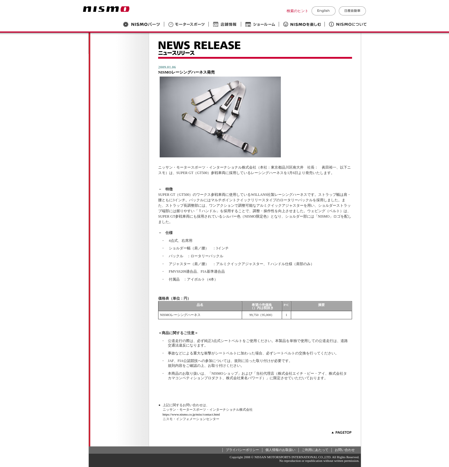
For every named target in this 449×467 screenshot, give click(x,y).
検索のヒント (297, 11)
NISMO (106, 9)
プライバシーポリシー (242, 450)
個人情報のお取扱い (280, 450)
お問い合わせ (345, 450)
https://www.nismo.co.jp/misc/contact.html (191, 414)
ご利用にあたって (315, 450)
